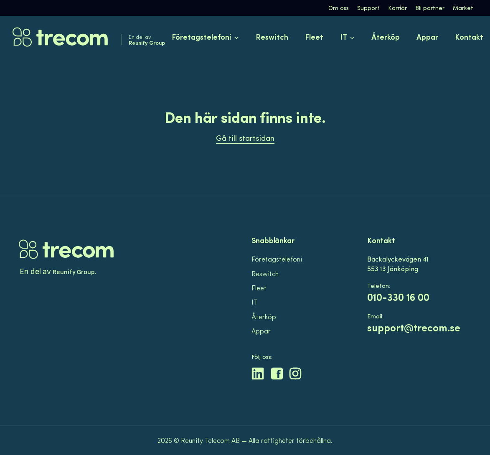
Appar (427, 36)
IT (254, 301)
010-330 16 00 (398, 297)
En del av (147, 40)
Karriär (397, 8)
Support (368, 8)
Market (463, 8)
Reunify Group (74, 272)
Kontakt (469, 36)
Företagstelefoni (276, 258)
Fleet (314, 36)
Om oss (338, 8)
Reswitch (272, 36)
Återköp (385, 36)
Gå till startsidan (245, 137)
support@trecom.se (413, 327)
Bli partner (429, 8)
